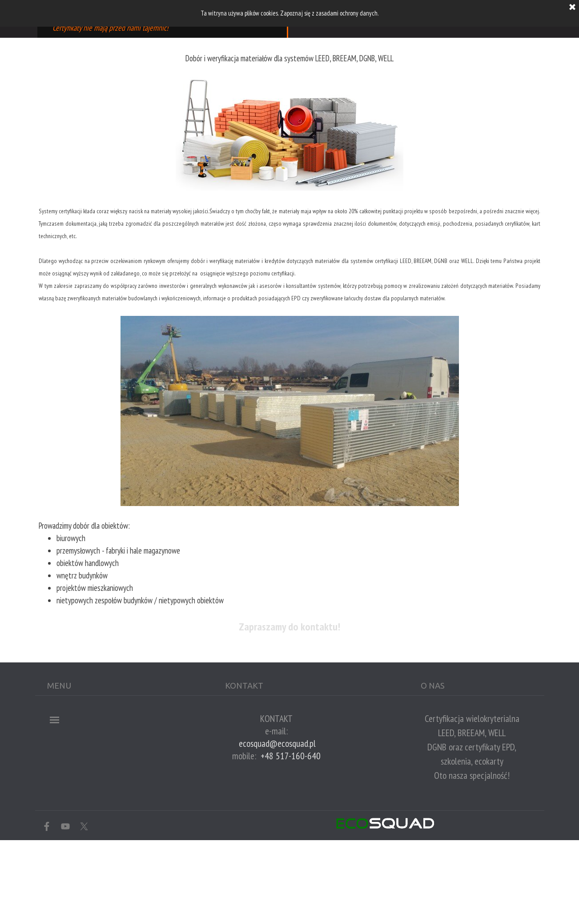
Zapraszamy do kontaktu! (289, 627)
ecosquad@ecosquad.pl (277, 743)
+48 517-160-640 (291, 755)
